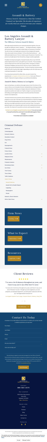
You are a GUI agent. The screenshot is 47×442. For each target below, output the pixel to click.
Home (23, 407)
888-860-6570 (23, 388)
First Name (7, 325)
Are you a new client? (10, 343)
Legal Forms (14, 258)
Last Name (7, 330)
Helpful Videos (15, 238)
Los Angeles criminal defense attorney (20, 76)
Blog (23, 412)
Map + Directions (23, 400)
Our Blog (13, 218)
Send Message (23, 367)
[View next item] (25, 301)
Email (6, 338)
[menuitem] (23, 128)
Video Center (23, 415)
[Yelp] (22, 424)
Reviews (23, 409)
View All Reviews (23, 307)
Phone (6, 334)
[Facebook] (25, 424)
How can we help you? (10, 347)
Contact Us (23, 418)
